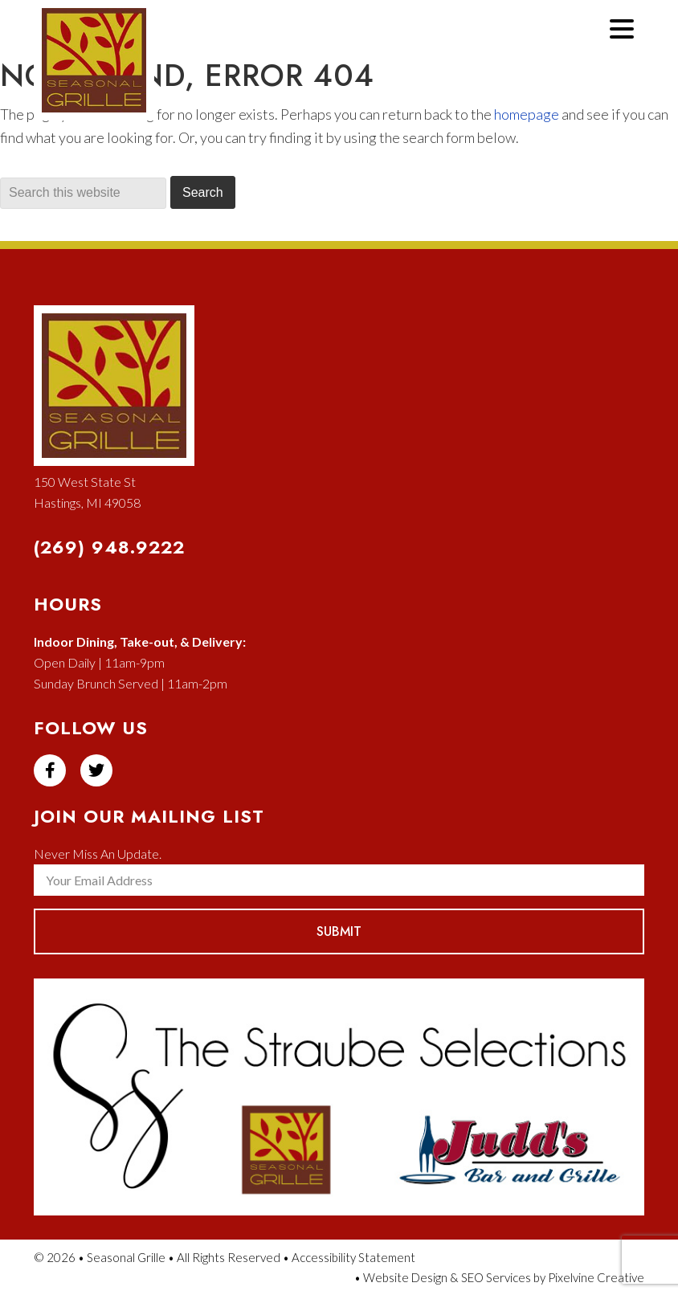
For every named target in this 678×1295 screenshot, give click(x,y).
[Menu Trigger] (622, 27)
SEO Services (496, 1277)
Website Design (405, 1277)
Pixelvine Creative (596, 1277)
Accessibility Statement (353, 1257)
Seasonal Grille (112, 78)
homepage (526, 114)
